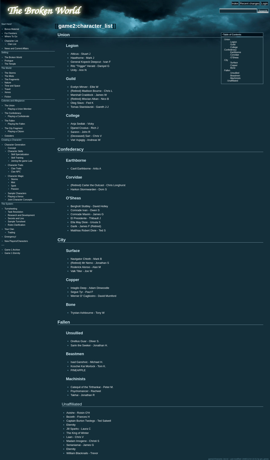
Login (264, 3)
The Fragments (12, 79)
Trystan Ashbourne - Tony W (88, 312)
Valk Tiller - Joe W (81, 271)
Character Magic (16, 176)
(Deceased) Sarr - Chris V (86, 135)
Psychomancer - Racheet (86, 391)
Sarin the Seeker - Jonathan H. (89, 345)
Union (227, 39)
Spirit (13, 186)
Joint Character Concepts (20, 200)
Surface (234, 62)
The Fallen (10, 121)
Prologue (9, 61)
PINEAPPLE (78, 370)
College (234, 47)
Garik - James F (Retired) (86, 226)
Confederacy (230, 50)
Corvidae (234, 55)
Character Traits (15, 165)
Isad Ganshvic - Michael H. (87, 362)
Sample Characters (17, 193)
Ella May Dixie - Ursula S (86, 222)
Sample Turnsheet (16, 221)
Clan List (12, 44)
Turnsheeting (11, 209)
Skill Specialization (20, 154)
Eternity (71, 424)
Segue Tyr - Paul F (82, 291)
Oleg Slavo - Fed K (82, 102)
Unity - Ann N (78, 70)
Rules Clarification (16, 225)
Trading (11, 232)
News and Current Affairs (17, 48)
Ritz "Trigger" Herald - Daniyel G (90, 66)
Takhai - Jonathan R (83, 395)
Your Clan (9, 229)
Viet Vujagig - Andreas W (86, 139)
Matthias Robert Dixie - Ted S (88, 230)
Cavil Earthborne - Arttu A (86, 168)
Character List (11, 41)
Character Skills (15, 151)
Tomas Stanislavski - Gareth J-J (90, 106)
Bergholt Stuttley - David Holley (89, 206)
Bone (232, 68)
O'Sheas (234, 57)
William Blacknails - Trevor (82, 453)
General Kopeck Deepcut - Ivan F (91, 61)
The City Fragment (14, 128)
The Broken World (13, 57)
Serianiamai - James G (80, 445)
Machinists (235, 78)
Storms (14, 179)
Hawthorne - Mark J (82, 57)
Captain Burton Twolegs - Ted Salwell (88, 420)
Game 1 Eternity (12, 253)
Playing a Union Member (19, 109)
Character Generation (15, 145)
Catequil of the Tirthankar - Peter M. (92, 387)
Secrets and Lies (16, 218)
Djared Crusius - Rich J (85, 127)
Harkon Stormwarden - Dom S (89, 189)
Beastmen (235, 76)
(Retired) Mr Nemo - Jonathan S (90, 262)
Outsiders (9, 136)
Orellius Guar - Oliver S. (85, 341)
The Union (10, 105)
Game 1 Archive (12, 250)
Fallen (227, 70)
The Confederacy (13, 113)
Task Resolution (15, 212)
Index (235, 3)
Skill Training (17, 158)
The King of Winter (77, 433)
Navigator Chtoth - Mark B (86, 258)
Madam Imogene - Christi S (82, 441)
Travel (8, 89)
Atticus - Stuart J (80, 53)
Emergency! (10, 237)
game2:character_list (85, 26)
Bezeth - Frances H (78, 416)
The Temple (10, 64)
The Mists (9, 76)
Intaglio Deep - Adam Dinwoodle (90, 287)
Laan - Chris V (75, 437)
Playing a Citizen (16, 131)
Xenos (8, 92)
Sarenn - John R (80, 131)
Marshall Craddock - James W (89, 94)
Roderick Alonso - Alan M (86, 267)
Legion (233, 42)
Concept (12, 148)
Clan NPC (16, 172)
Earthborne (235, 52)
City (226, 60)
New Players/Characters (16, 241)
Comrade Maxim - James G (87, 214)
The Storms (10, 73)
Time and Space (12, 86)
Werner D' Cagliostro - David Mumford (93, 295)
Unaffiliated (232, 81)
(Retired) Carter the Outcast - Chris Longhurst (98, 185)
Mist (13, 182)
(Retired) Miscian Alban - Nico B (90, 98)
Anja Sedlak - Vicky (82, 123)
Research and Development (21, 215)
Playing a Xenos (15, 196)
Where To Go (11, 36)
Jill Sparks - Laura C (78, 428)
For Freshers (11, 33)
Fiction (8, 97)
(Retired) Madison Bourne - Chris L (91, 90)
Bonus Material (12, 29)
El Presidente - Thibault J (86, 218)
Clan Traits (16, 168)
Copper (234, 65)
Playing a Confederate (18, 116)
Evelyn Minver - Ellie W (85, 86)
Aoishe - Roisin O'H (78, 412)
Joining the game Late (21, 161)
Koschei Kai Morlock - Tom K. (88, 366)
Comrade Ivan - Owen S (85, 210)
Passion (15, 189)
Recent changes (249, 3)
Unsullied (234, 73)
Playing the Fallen (16, 124)
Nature (8, 82)
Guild (232, 44)
